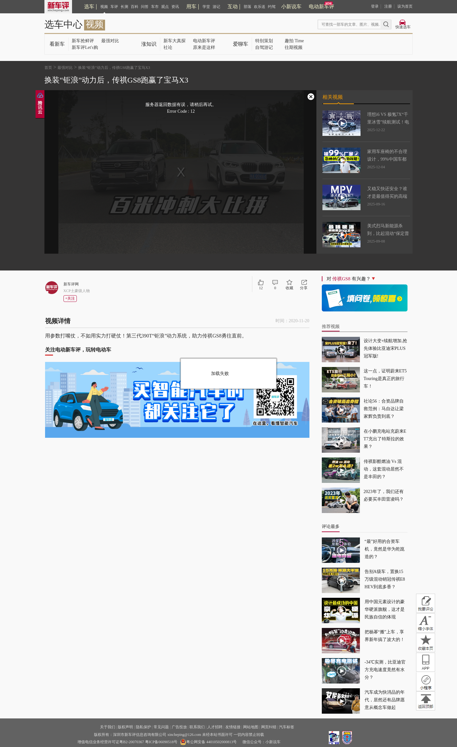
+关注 (70, 298)
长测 (124, 6)
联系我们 (197, 727)
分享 (304, 288)
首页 (48, 67)
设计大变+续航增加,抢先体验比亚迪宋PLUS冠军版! (385, 348)
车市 (155, 6)
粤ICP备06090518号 (161, 742)
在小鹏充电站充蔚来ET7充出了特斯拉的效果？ (385, 439)
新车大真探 (174, 40)
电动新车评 (321, 6)
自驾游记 (264, 47)
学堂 (206, 6)
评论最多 (331, 526)
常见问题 (161, 727)
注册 (388, 6)
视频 (104, 6)
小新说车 (291, 6)
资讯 (175, 6)
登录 (375, 6)
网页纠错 (268, 727)
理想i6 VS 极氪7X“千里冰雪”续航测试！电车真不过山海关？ (388, 122)
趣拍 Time (294, 40)
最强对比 (110, 40)
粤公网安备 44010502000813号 (208, 742)
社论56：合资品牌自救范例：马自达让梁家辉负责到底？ (384, 409)
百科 (134, 6)
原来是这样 (204, 47)
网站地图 (250, 727)
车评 (114, 6)
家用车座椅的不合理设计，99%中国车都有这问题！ (387, 159)
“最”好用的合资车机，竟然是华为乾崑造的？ (385, 549)
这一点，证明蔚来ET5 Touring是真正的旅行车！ (385, 379)
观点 (165, 6)
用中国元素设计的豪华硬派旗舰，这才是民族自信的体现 (385, 609)
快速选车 (403, 27)
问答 (145, 6)
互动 (233, 6)
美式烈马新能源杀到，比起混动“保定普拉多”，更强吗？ (388, 233)
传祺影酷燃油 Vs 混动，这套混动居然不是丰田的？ (384, 469)
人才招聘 (214, 727)
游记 (216, 6)
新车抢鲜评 (83, 40)
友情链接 (233, 727)
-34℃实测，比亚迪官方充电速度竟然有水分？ (385, 670)
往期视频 (293, 47)
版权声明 (125, 727)
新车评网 (71, 284)
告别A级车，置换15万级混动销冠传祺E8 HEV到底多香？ (385, 579)
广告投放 (179, 727)
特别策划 (264, 40)
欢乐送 (259, 6)
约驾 (271, 6)
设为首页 (405, 6)
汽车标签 (286, 727)
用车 (191, 6)
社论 (167, 47)
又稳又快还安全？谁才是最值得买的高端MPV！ (387, 196)
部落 (247, 6)
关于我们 (107, 727)
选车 (89, 6)
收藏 (289, 288)
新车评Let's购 (85, 47)
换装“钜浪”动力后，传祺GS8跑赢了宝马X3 (114, 67)
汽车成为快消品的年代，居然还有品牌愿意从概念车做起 (385, 700)
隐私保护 (143, 727)
